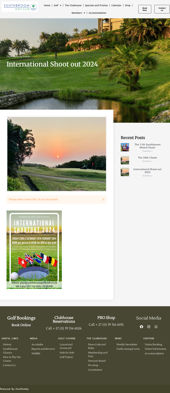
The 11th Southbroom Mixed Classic (148, 146)
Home (47, 5)
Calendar (116, 5)
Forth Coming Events (18, 56)
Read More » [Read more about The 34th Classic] (147, 161)
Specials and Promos (96, 5)
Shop (128, 5)
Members (78, 13)
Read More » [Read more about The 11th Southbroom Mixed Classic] (147, 151)
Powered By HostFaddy (14, 389)
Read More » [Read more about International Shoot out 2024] (147, 176)
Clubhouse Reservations (64, 319)
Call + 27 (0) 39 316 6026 (64, 328)
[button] (103, 199)
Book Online (21, 325)
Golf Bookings (21, 318)
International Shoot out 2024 (147, 170)
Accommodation (97, 12)
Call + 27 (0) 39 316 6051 (106, 325)
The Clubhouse (73, 5)
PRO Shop (106, 317)
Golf (57, 5)
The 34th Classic (147, 157)
